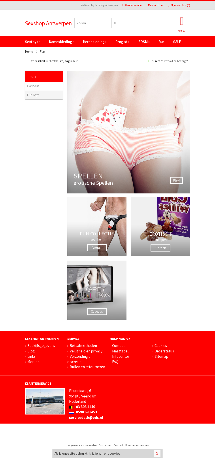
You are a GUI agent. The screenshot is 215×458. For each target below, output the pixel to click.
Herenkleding (94, 41)
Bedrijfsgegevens (41, 345)
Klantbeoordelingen (137, 445)
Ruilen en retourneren (87, 366)
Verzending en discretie (79, 359)
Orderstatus (164, 351)
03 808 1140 (82, 406)
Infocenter (120, 356)
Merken (33, 361)
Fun (161, 41)
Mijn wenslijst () (179, 5)
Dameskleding (61, 41)
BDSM (143, 41)
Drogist (122, 41)
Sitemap (161, 356)
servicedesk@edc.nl (86, 417)
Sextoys (32, 41)
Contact (118, 345)
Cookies (161, 345)
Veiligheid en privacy (86, 351)
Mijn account (155, 5)
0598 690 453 (83, 412)
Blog (31, 351)
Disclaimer (105, 445)
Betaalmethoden (83, 345)
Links (31, 356)
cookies (115, 453)
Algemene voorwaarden (82, 445)
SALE (177, 41)
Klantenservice (131, 5)
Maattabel (120, 351)
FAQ (115, 361)
